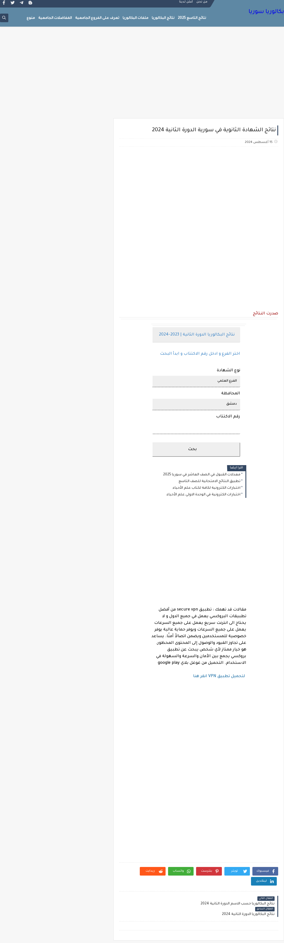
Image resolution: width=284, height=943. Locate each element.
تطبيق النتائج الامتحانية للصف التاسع (211, 481)
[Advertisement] (142, 75)
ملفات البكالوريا (135, 18)
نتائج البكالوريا (163, 18)
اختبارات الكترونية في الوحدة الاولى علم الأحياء (205, 495)
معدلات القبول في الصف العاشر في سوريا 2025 (203, 475)
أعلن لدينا (186, 4)
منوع (31, 18)
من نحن (201, 4)
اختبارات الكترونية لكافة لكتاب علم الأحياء (208, 488)
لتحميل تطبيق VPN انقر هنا (220, 676)
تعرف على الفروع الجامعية (97, 18)
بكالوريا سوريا (266, 12)
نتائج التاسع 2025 (192, 18)
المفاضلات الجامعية (55, 18)
